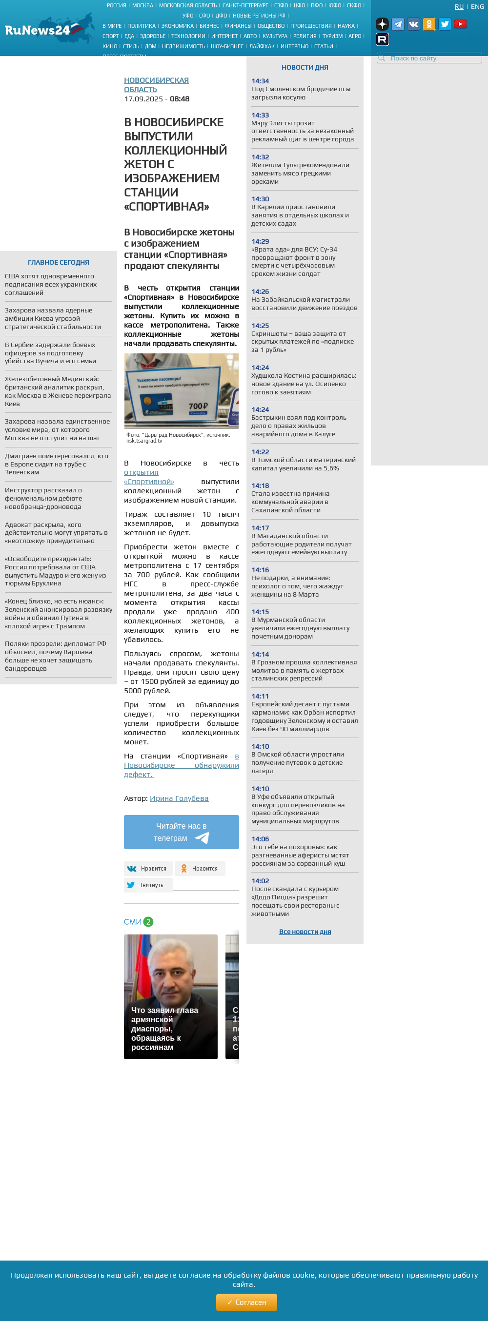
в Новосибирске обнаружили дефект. (181, 765)
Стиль (131, 46)
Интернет (224, 36)
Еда (129, 36)
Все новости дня (305, 931)
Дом (150, 46)
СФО (204, 16)
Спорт (110, 36)
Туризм (333, 36)
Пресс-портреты (124, 56)
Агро (354, 36)
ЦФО (299, 5)
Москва (142, 5)
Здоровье (152, 36)
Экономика (178, 26)
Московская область (188, 5)
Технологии (188, 36)
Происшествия (311, 26)
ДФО (221, 16)
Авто (250, 36)
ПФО (317, 5)
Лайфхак (262, 46)
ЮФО (334, 5)
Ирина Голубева (179, 798)
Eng (477, 6)
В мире (112, 26)
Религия (305, 36)
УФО (188, 16)
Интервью (294, 46)
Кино (109, 46)
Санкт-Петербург (245, 5)
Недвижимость (183, 46)
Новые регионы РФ (259, 16)
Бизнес (209, 26)
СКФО (354, 5)
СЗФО (281, 5)
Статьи (323, 46)
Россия (116, 5)
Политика (141, 26)
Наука (346, 26)
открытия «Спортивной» (149, 476)
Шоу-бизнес (227, 46)
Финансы (238, 26)
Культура (275, 36)
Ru (459, 6)
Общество (271, 26)
